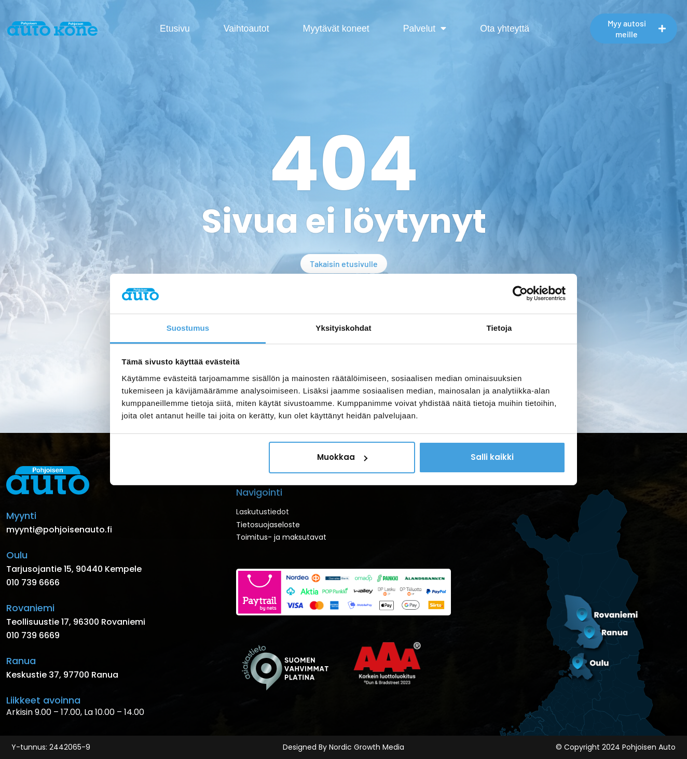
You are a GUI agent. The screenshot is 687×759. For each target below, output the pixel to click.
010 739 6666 (33, 582)
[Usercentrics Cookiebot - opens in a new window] (520, 293)
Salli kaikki (492, 457)
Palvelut (425, 28)
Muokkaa (342, 457)
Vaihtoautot (246, 28)
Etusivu (175, 28)
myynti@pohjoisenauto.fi (59, 530)
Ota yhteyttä (504, 28)
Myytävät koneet (336, 28)
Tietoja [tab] (499, 328)
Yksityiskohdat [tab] (343, 328)
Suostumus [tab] (188, 328)
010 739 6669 (33, 635)
